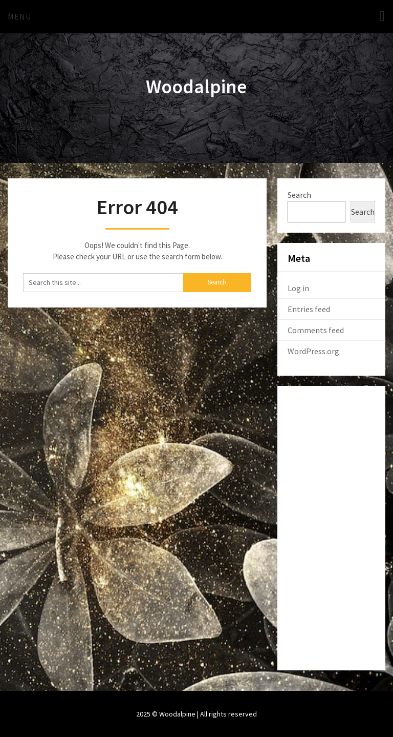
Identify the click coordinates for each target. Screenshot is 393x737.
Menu (19, 16)
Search (299, 195)
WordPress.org (313, 351)
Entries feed (309, 309)
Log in (298, 288)
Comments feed (316, 330)
